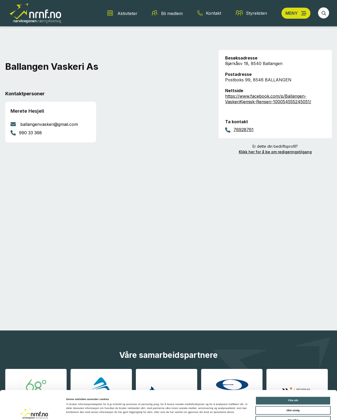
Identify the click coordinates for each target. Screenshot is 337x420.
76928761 (244, 129)
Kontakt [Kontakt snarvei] (213, 13)
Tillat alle (293, 373)
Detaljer (221, 411)
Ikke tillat (293, 393)
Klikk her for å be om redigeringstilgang (275, 152)
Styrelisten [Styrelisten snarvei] (256, 13)
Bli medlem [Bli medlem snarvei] (172, 13)
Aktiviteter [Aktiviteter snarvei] (127, 13)
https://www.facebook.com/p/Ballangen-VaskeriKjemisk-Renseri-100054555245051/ (268, 98)
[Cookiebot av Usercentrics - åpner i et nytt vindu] (34, 411)
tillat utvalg (292, 383)
